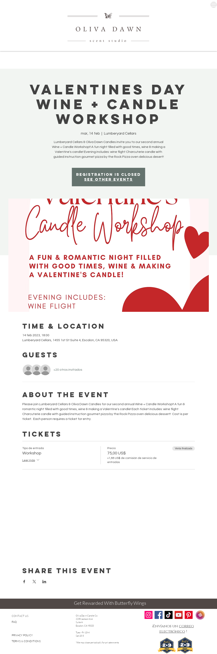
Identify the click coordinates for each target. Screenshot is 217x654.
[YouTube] (179, 615)
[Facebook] (159, 615)
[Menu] (213, 5)
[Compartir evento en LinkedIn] (44, 581)
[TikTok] (169, 615)
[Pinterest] (189, 615)
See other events (108, 179)
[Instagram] (149, 615)
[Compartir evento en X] (34, 581)
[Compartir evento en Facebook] (24, 581)
